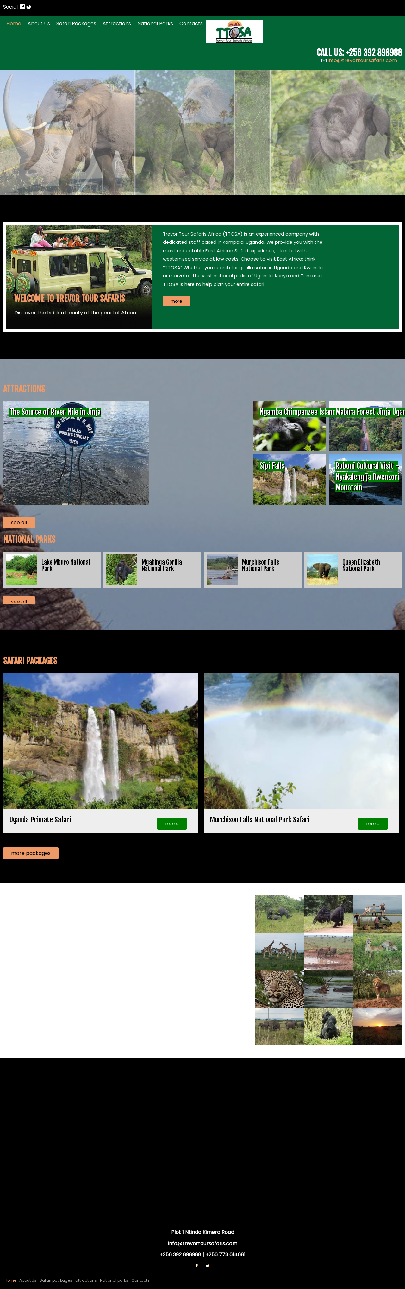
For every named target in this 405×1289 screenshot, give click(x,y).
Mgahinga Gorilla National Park (162, 565)
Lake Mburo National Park (65, 565)
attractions (117, 23)
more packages (31, 853)
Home (13, 23)
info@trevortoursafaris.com (362, 60)
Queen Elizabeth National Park (361, 565)
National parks (155, 23)
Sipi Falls (271, 466)
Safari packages (76, 23)
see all (19, 522)
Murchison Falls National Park (260, 565)
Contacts (191, 23)
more (172, 823)
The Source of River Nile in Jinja (55, 412)
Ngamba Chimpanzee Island (297, 412)
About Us (39, 23)
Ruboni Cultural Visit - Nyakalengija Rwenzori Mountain (367, 476)
